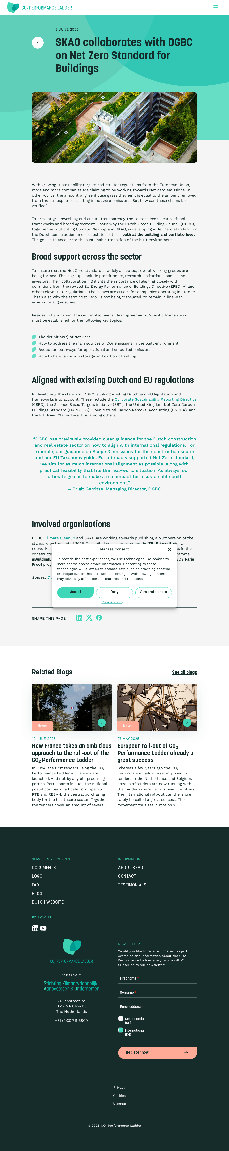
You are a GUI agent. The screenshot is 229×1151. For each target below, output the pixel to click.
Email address (132, 1007)
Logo (37, 876)
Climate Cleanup (60, 538)
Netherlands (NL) (134, 1021)
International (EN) (134, 1033)
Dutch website (48, 902)
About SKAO (130, 868)
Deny (114, 592)
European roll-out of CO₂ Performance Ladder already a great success (155, 753)
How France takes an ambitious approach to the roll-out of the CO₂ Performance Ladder (72, 753)
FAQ (35, 885)
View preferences (153, 592)
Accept (75, 592)
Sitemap (119, 1103)
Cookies (119, 1095)
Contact (127, 876)
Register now (157, 1053)
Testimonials (132, 885)
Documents (44, 868)
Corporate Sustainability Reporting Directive (155, 399)
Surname (128, 993)
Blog (37, 894)
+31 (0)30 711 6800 (71, 1020)
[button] (169, 549)
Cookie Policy (112, 602)
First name (129, 979)
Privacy (119, 1087)
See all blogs (184, 672)
